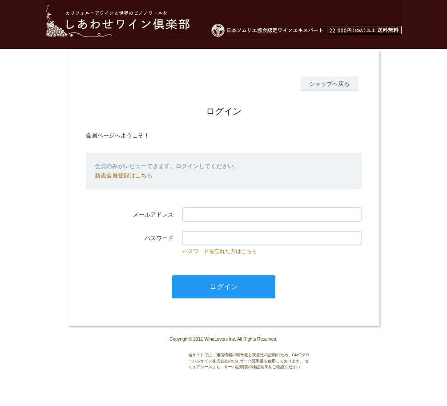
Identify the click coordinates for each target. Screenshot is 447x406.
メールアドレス (153, 214)
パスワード (159, 238)
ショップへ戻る (329, 83)
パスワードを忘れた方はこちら (219, 251)
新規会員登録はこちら (124, 175)
